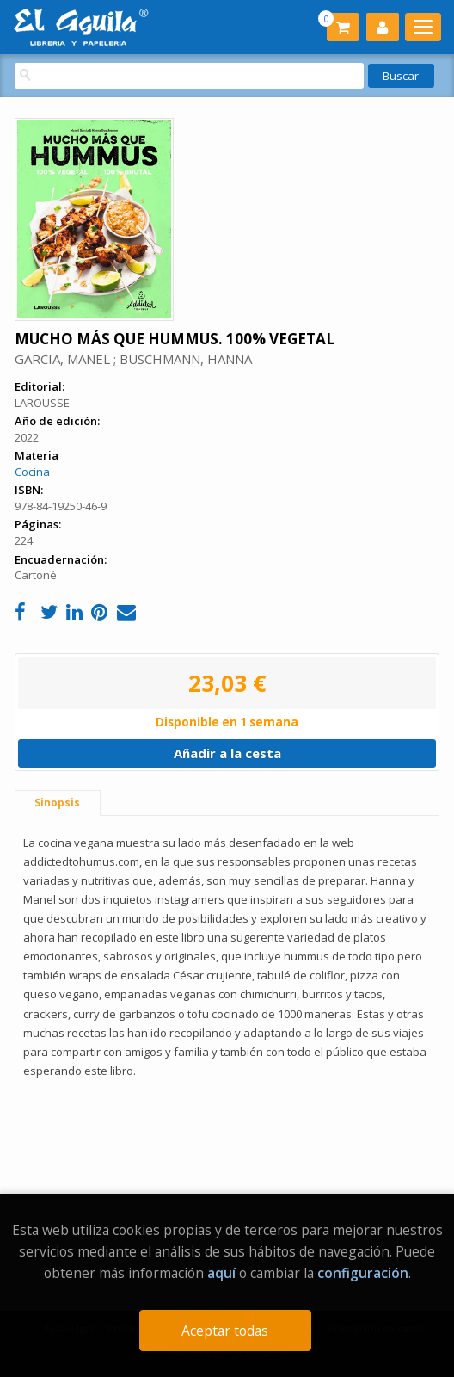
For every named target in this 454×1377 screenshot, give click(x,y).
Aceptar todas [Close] (224, 1330)
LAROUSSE (42, 403)
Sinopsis (57, 802)
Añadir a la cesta (227, 753)
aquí (221, 1272)
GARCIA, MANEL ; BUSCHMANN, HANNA (133, 358)
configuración (362, 1272)
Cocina (32, 471)
